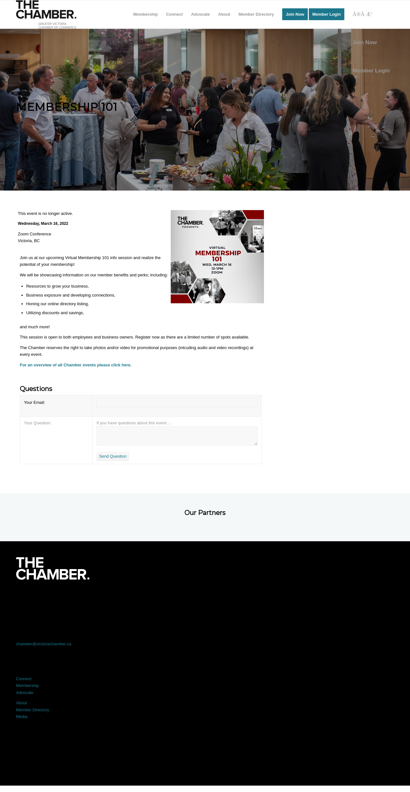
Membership (27, 685)
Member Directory (32, 709)
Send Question (113, 456)
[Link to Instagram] (280, 597)
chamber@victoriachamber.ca (43, 643)
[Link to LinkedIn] (205, 597)
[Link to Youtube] (356, 597)
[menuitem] (145, 14)
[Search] (371, 14)
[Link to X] (129, 597)
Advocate (24, 692)
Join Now (365, 42)
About (21, 702)
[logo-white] (52, 568)
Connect (23, 678)
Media (21, 716)
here (126, 365)
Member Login (371, 71)
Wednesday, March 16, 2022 (43, 223)
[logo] (46, 14)
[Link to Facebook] (54, 597)
